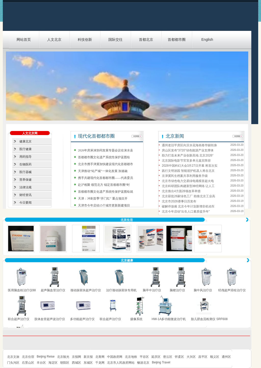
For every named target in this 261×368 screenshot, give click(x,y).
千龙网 (100, 362)
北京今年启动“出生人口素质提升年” (186, 211)
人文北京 (54, 39)
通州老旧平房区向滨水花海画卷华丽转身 (189, 145)
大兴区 (191, 357)
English (207, 39)
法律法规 (25, 187)
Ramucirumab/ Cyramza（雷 (212, 255)
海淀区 (53, 362)
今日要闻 (25, 202)
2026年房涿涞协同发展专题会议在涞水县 (105, 150)
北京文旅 (13, 357)
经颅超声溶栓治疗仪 (232, 290)
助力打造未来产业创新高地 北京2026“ (187, 155)
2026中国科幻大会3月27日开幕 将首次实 (189, 165)
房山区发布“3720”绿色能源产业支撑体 (188, 150)
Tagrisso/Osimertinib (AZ (55, 255)
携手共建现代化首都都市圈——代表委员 (105, 178)
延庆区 (156, 357)
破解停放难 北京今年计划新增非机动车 (188, 206)
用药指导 (25, 157)
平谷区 (144, 357)
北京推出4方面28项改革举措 (181, 191)
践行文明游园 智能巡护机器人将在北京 (188, 171)
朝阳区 (64, 362)
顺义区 (214, 357)
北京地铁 (131, 357)
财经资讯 (25, 195)
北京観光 (63, 357)
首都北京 (146, 39)
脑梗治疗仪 (177, 290)
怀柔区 (179, 357)
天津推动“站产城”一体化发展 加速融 (102, 171)
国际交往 (115, 39)
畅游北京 (143, 362)
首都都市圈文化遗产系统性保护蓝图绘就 (105, 191)
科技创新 (85, 39)
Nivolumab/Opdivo (150, 255)
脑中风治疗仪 (203, 290)
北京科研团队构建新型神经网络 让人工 (188, 186)
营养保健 (25, 179)
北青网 (100, 357)
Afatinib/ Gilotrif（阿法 (87, 255)
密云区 (167, 357)
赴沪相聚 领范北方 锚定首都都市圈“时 (104, 185)
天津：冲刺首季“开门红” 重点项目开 (102, 198)
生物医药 (25, 164)
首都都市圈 (177, 39)
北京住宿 (28, 357)
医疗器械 (25, 172)
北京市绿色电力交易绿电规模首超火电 (188, 181)
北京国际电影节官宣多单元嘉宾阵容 (186, 160)
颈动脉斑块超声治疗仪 (85, 290)
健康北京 (25, 141)
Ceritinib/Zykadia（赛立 (22, 255)
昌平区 (202, 357)
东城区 (88, 362)
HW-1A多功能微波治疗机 (169, 319)
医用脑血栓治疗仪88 (22, 290)
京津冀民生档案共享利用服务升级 (185, 176)
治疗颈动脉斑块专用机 (121, 290)
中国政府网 (114, 357)
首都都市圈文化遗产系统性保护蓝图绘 (104, 157)
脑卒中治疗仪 (152, 290)
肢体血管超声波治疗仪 (49, 319)
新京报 (88, 357)
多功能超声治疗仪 (82, 319)
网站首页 (24, 39)
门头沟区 (13, 362)
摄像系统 (136, 319)
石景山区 (28, 362)
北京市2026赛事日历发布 (179, 201)
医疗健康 (25, 149)
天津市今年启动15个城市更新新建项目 (104, 205)
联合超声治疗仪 (18, 319)
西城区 (76, 362)
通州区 (226, 357)
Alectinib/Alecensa (179, 255)
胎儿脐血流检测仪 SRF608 (209, 319)
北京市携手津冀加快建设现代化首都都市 (105, 164)
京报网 (76, 357)
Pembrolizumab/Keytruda (119, 255)
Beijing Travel (161, 362)
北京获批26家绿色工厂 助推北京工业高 (188, 196)
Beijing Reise (46, 356)
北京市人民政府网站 (121, 362)
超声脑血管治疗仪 (53, 290)
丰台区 (41, 362)
